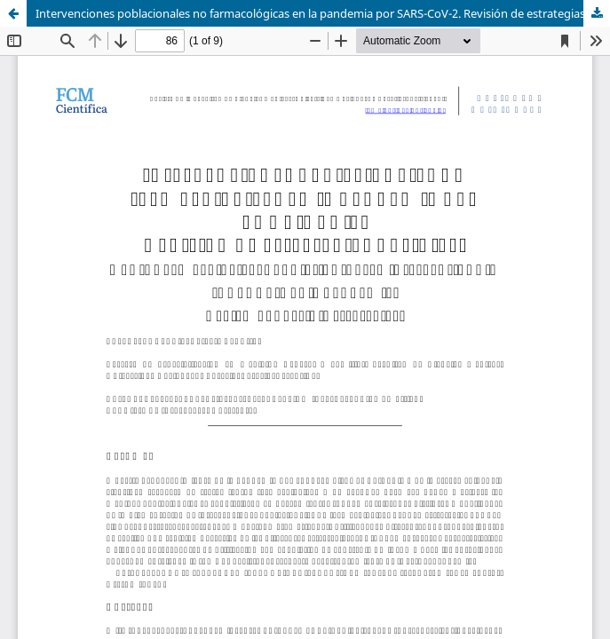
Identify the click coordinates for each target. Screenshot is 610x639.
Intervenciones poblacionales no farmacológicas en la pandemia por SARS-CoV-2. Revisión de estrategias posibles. (323, 13)
